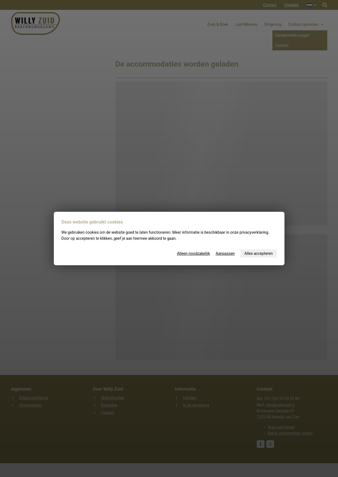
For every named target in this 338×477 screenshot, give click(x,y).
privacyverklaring (253, 232)
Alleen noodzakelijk (193, 253)
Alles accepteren (258, 253)
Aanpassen (225, 253)
